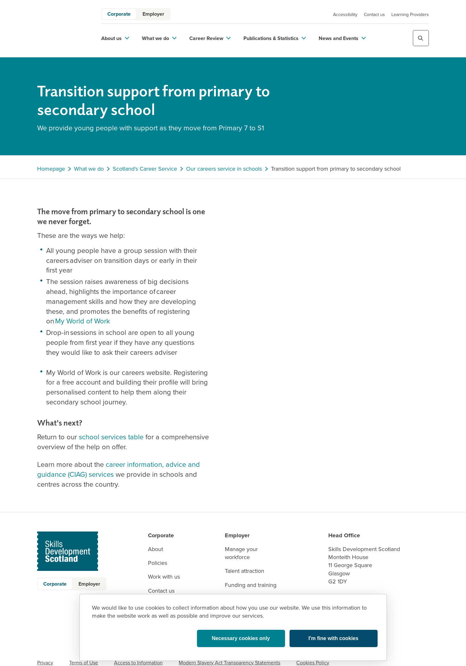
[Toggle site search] (421, 38)
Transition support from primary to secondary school (336, 169)
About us (115, 38)
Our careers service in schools (224, 169)
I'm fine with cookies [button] (333, 638)
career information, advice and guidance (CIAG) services (118, 469)
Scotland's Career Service (145, 169)
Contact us (374, 14)
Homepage (51, 169)
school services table (111, 437)
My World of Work (82, 321)
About (155, 549)
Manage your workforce (241, 553)
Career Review (210, 38)
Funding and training (250, 585)
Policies (157, 563)
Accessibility (345, 14)
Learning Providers (410, 14)
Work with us (164, 577)
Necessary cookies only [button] (241, 638)
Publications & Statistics (274, 38)
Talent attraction (244, 571)
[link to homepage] (61, 28)
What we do (159, 38)
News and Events (342, 38)
